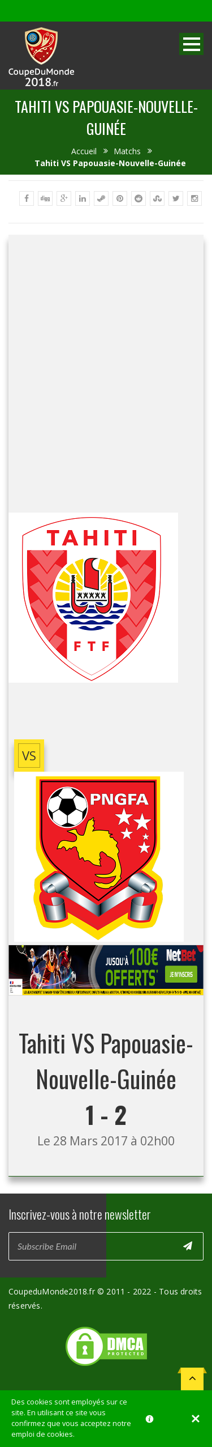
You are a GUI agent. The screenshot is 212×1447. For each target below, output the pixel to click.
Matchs (127, 151)
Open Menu (191, 44)
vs (29, 755)
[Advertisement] (106, 372)
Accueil (84, 151)
